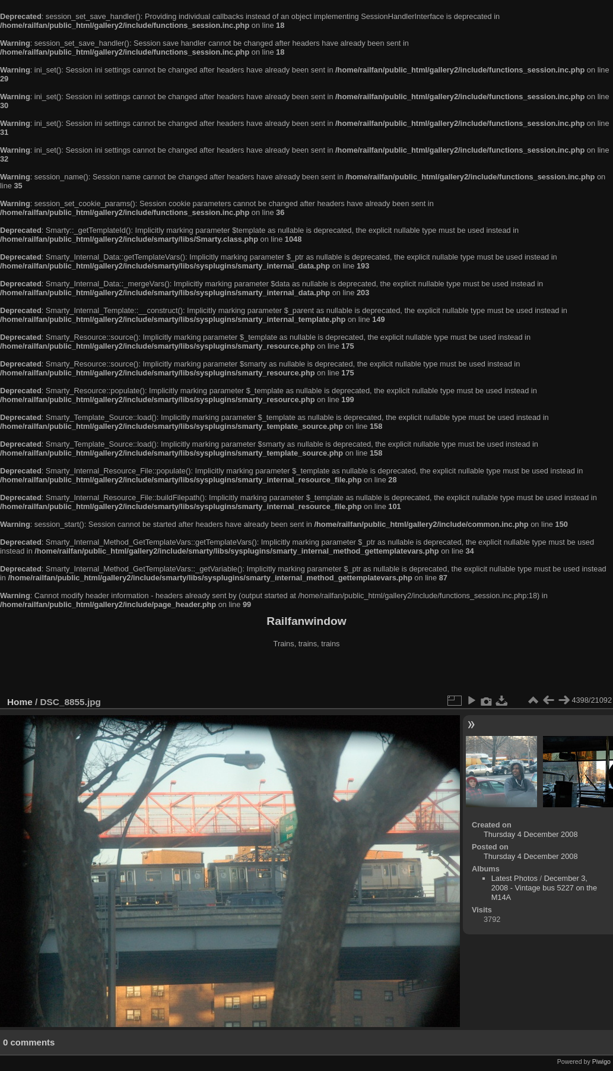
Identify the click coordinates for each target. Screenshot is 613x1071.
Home (20, 702)
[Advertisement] (307, 673)
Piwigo (601, 1061)
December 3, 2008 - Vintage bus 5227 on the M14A (544, 888)
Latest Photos (514, 878)
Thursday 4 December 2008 (531, 834)
